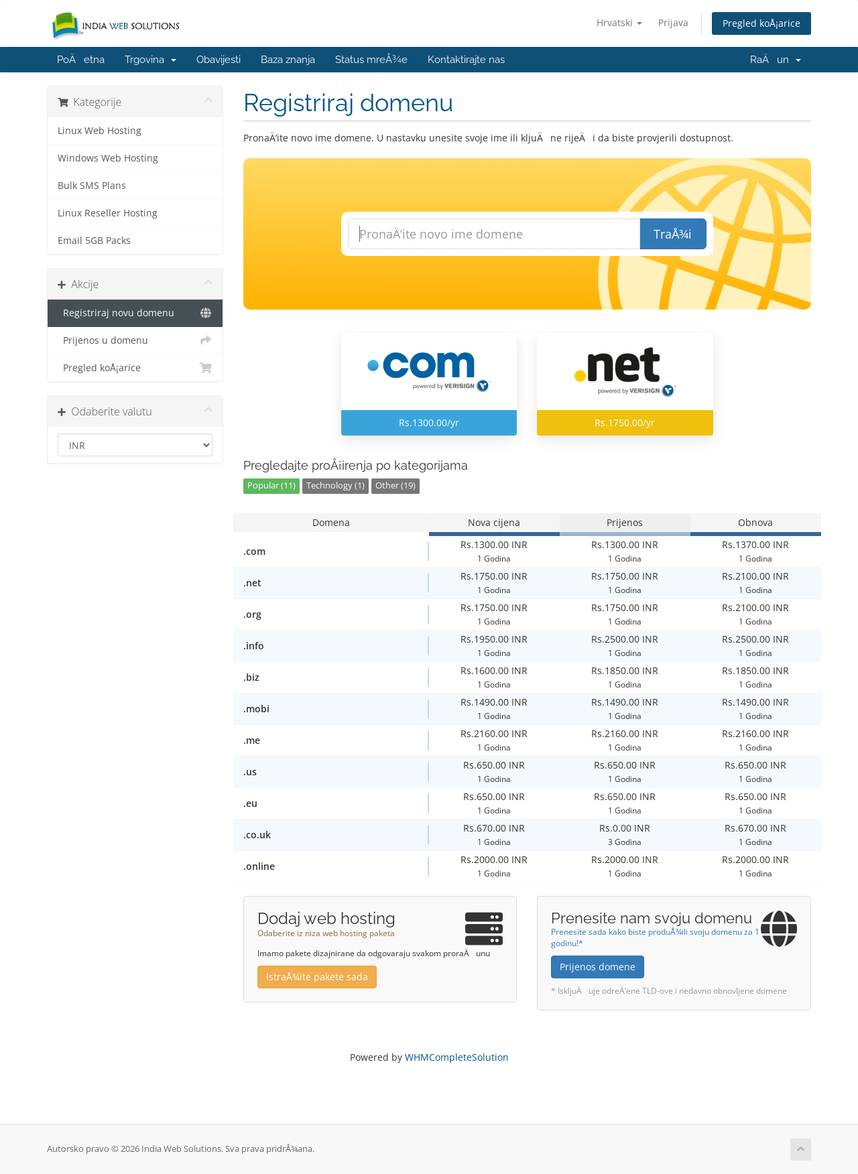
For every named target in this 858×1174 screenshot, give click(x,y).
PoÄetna (81, 60)
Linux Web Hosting (99, 131)
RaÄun (775, 60)
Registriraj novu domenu (135, 313)
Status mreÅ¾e (371, 60)
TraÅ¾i (673, 234)
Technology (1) (335, 485)
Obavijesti (218, 60)
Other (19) (395, 485)
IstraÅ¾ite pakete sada (317, 976)
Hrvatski (619, 22)
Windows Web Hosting (108, 158)
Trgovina (150, 60)
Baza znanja (288, 60)
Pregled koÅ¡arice (761, 23)
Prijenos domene (597, 966)
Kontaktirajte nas (466, 60)
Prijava (673, 22)
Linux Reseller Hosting (108, 213)
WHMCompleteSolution (457, 1057)
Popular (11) (271, 485)
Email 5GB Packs (94, 241)
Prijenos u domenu (135, 340)
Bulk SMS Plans (92, 186)
